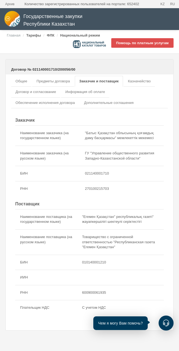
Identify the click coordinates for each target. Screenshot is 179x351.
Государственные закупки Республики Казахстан (43, 20)
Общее (21, 81)
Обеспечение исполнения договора (45, 103)
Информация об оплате (85, 92)
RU (172, 4)
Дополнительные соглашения (109, 103)
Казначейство (139, 81)
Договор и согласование (36, 92)
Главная (13, 35)
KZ (163, 4)
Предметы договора (53, 81)
